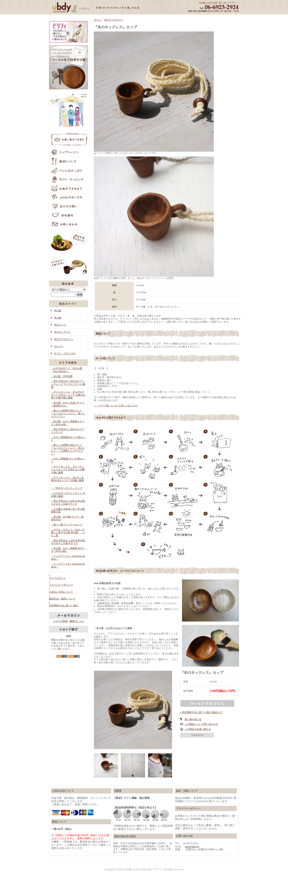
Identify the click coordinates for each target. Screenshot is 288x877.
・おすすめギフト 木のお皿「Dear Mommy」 (66, 370)
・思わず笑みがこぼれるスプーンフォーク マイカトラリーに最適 (68, 384)
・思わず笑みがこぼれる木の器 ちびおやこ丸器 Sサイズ (69, 502)
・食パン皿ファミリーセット (66, 524)
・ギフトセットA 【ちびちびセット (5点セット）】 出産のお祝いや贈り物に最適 (68, 395)
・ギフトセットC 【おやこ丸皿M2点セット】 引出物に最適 (67, 480)
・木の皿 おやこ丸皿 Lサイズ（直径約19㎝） (67, 404)
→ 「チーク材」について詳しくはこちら (116, 405)
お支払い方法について (61, 591)
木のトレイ (60, 324)
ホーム (97, 19)
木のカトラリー (62, 332)
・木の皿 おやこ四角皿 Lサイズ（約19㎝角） (67, 423)
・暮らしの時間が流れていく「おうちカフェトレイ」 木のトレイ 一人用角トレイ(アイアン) (68, 449)
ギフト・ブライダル (65, 353)
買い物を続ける (193, 719)
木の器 (57, 310)
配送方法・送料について (62, 598)
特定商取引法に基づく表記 (63, 605)
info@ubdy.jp (192, 846)
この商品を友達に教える (198, 729)
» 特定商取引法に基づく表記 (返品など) (201, 712)
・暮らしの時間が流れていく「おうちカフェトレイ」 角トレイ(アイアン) (68, 413)
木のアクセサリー (63, 339)
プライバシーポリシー (61, 584)
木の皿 (57, 317)
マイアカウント (57, 578)
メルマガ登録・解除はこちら (68, 621)
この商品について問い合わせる (201, 724)
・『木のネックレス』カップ (66, 488)
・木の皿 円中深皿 (62, 376)
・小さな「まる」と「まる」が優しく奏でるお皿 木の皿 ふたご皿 (68, 532)
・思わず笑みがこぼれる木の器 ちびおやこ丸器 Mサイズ (69, 542)
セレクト (59, 346)
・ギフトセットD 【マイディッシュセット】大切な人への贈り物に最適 (68, 469)
